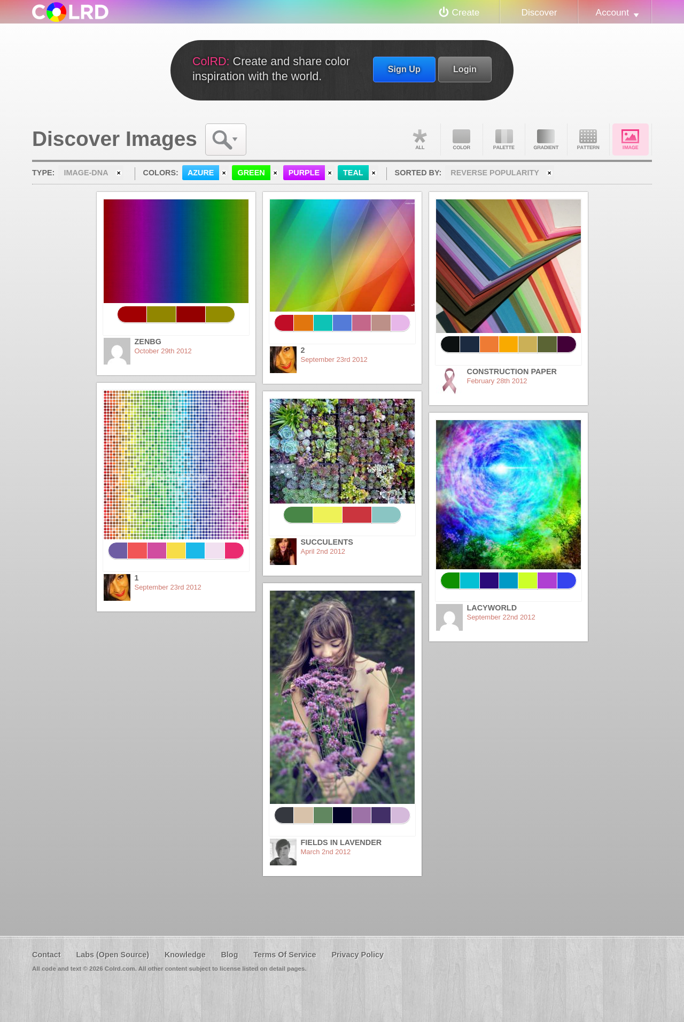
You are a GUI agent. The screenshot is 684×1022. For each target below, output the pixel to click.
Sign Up (404, 69)
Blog (229, 954)
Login (465, 69)
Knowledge (185, 954)
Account (612, 12)
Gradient (546, 139)
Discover (539, 12)
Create (466, 12)
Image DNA (630, 139)
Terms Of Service (284, 954)
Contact (46, 954)
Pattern (588, 139)
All (419, 139)
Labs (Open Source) (112, 954)
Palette (504, 139)
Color (462, 139)
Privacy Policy (357, 954)
